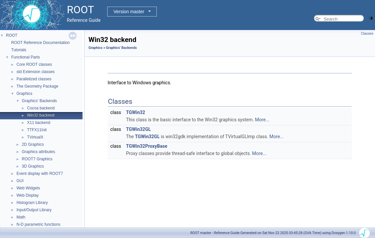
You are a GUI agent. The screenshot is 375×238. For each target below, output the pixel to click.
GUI (20, 180)
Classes (367, 33)
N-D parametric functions (38, 224)
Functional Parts (25, 57)
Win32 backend (40, 115)
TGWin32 (135, 112)
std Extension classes (35, 71)
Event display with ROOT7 (40, 173)
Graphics (24, 93)
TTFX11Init (37, 130)
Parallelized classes (34, 79)
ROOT (11, 35)
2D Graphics (33, 144)
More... (262, 119)
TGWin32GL (138, 129)
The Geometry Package (37, 86)
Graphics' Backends (39, 101)
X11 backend (38, 122)
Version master (129, 11)
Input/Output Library (34, 210)
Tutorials (18, 50)
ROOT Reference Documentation (40, 42)
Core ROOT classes (34, 64)
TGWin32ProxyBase (146, 146)
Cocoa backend (40, 108)
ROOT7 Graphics (37, 159)
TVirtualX (35, 137)
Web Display (28, 195)
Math (21, 217)
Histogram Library (32, 202)
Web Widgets (28, 188)
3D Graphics (33, 166)
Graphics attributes (38, 151)
